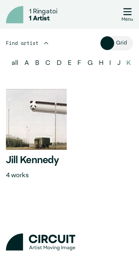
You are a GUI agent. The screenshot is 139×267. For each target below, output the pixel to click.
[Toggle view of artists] (116, 43)
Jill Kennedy (32, 160)
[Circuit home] (14, 14)
